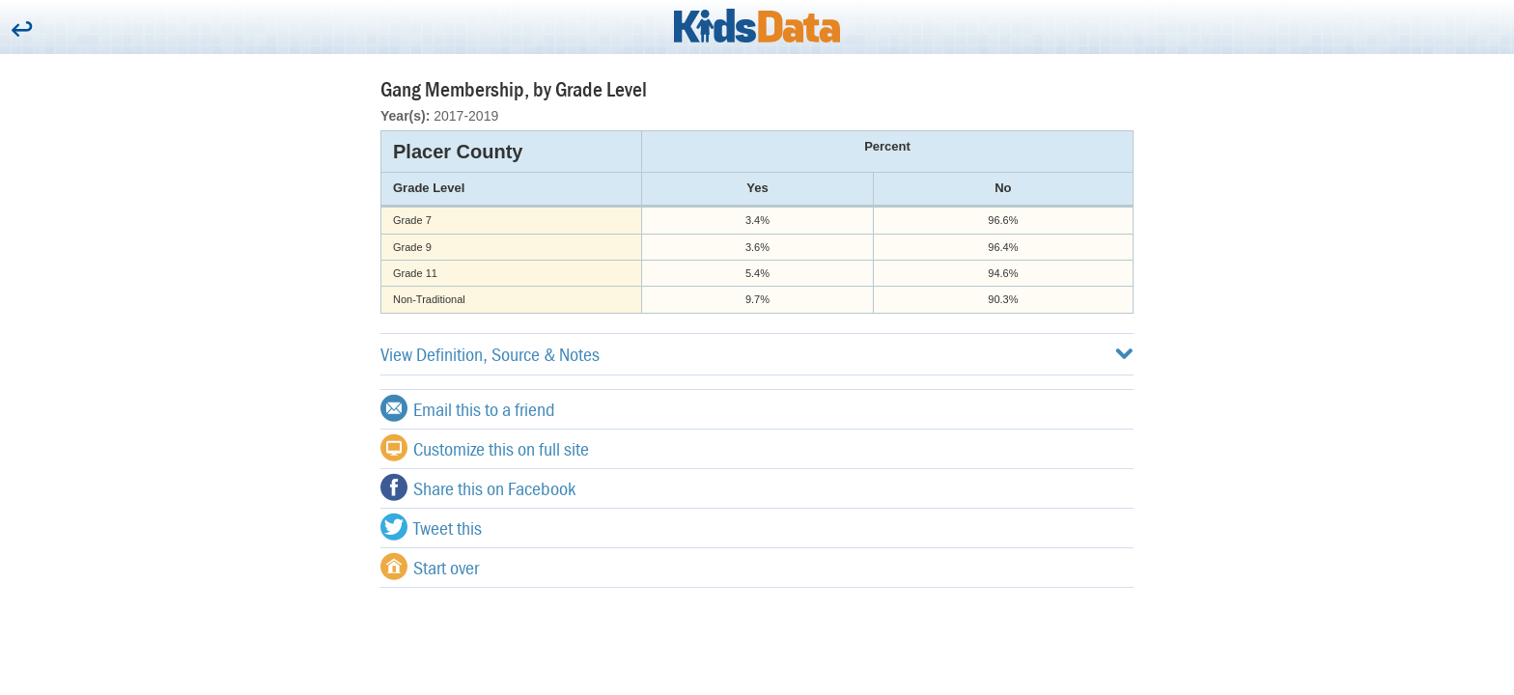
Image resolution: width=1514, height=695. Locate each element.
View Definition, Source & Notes (757, 354)
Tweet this (431, 527)
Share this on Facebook (477, 487)
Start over (429, 566)
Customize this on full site (484, 447)
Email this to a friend (467, 408)
